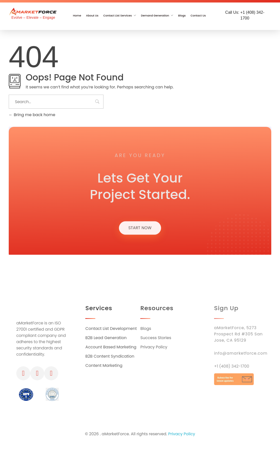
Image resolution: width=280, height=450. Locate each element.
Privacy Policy (181, 434)
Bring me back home (32, 115)
